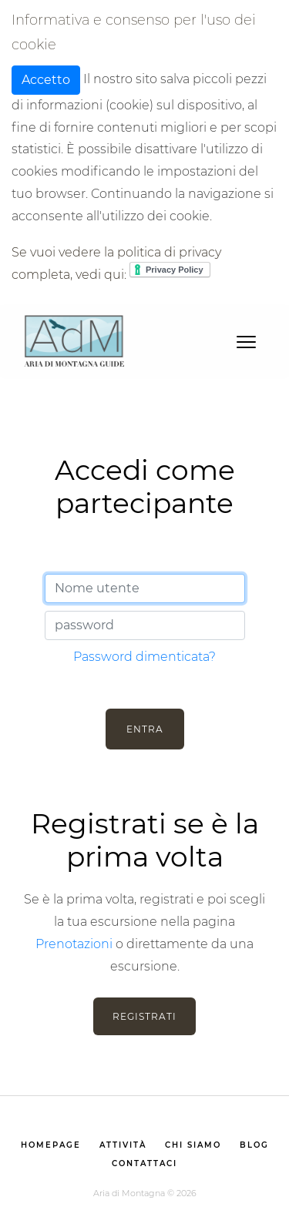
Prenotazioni (74, 944)
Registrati (144, 1016)
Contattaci (144, 1163)
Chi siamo (193, 1145)
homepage (51, 1145)
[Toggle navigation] (246, 340)
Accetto (46, 79)
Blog (254, 1145)
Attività (122, 1145)
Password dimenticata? (144, 656)
